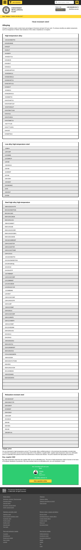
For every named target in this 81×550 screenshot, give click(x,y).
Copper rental (43, 520)
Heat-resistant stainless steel (10, 516)
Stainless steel (7, 514)
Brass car (42, 522)
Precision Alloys (7, 501)
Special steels (7, 503)
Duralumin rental (44, 536)
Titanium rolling (44, 499)
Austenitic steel (7, 518)
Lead (41, 546)
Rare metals (6, 540)
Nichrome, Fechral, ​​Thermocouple (12, 499)
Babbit (41, 540)
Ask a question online (40, 481)
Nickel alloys (6, 496)
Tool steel (5, 527)
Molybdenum (6, 536)
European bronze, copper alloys (48, 516)
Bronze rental (43, 514)
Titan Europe (43, 503)
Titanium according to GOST (47, 501)
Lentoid (5, 542)
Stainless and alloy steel (10, 512)
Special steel (6, 525)
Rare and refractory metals (10, 531)
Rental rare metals (8, 538)
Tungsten (5, 534)
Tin (40, 544)
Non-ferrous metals (45, 531)
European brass (44, 525)
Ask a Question (17, 2)
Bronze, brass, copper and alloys (49, 512)
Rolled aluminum (44, 534)
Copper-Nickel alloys (45, 518)
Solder (41, 542)
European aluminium (45, 538)
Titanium (42, 496)
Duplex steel (6, 522)
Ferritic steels (6, 520)
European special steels (9, 505)
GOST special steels (8, 507)
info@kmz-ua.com (74, 9)
